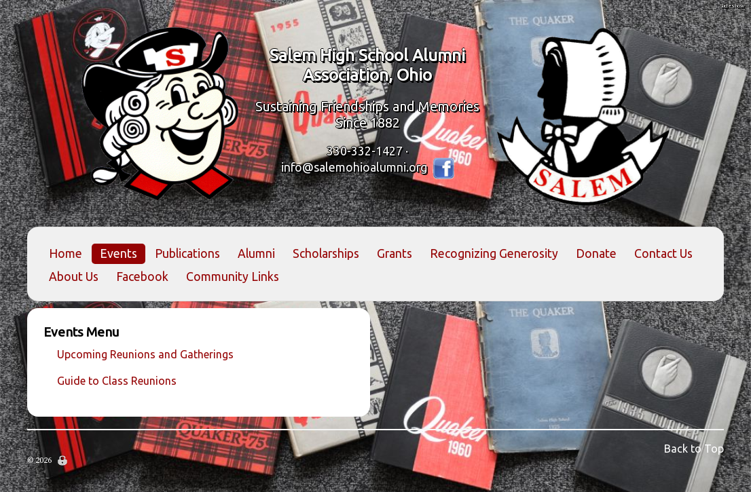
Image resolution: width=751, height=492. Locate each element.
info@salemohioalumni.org (354, 166)
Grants (394, 253)
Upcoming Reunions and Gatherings (145, 354)
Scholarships (326, 253)
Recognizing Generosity (494, 253)
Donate (596, 253)
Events (118, 253)
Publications (187, 253)
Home (65, 253)
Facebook (142, 276)
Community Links (232, 276)
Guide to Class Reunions (117, 381)
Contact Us (663, 253)
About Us (73, 276)
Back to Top (694, 448)
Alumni (256, 253)
